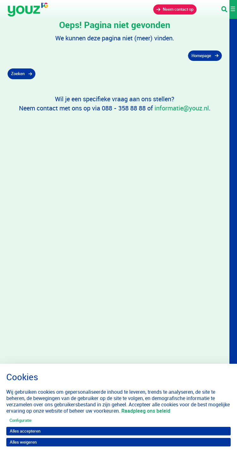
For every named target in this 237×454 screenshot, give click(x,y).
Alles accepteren (25, 431)
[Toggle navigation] (229, 9)
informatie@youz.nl (182, 108)
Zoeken (18, 73)
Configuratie (20, 420)
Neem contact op (178, 9)
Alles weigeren (23, 442)
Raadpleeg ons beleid (145, 410)
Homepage (201, 55)
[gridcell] (115, 55)
